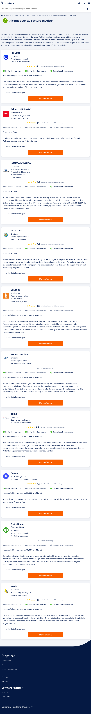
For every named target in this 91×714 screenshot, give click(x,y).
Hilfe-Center (6, 697)
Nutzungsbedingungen (10, 669)
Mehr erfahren (45, 98)
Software (5, 681)
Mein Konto (6, 692)
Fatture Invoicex (44, 15)
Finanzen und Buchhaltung (15, 15)
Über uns (5, 677)
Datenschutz (6, 661)
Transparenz (6, 665)
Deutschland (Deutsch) (22, 706)
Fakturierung (31, 15)
